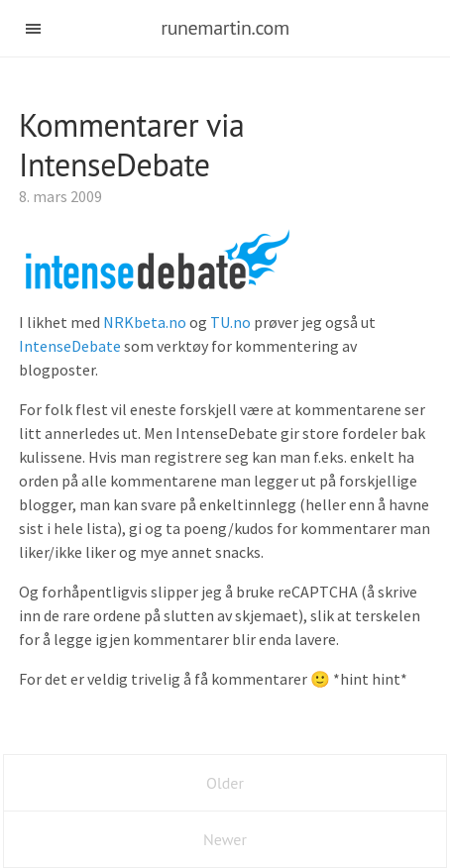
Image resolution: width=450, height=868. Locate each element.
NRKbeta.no (144, 322)
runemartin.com (225, 28)
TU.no (230, 322)
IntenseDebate (71, 346)
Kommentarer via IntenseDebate (132, 144)
